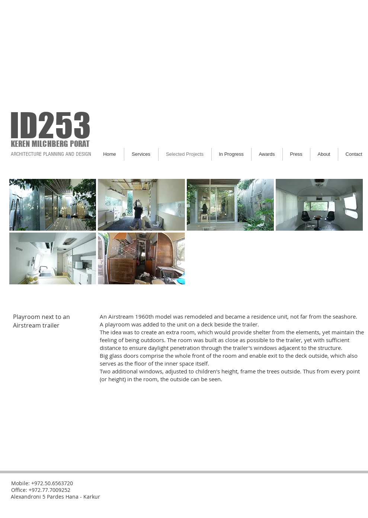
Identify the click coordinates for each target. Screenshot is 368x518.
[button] (52, 205)
